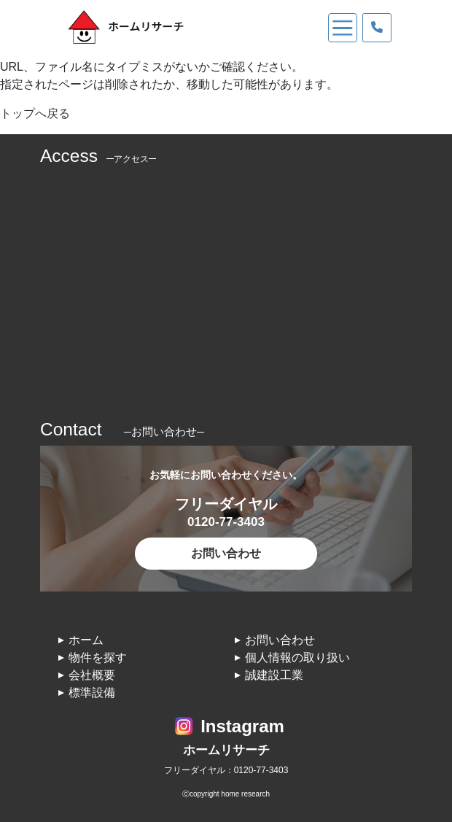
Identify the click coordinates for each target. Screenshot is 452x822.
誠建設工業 (274, 675)
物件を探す (98, 657)
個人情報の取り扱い (297, 657)
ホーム (86, 640)
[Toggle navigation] (342, 27)
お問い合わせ (226, 553)
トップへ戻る (35, 113)
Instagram (242, 726)
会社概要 (92, 675)
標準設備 (92, 692)
